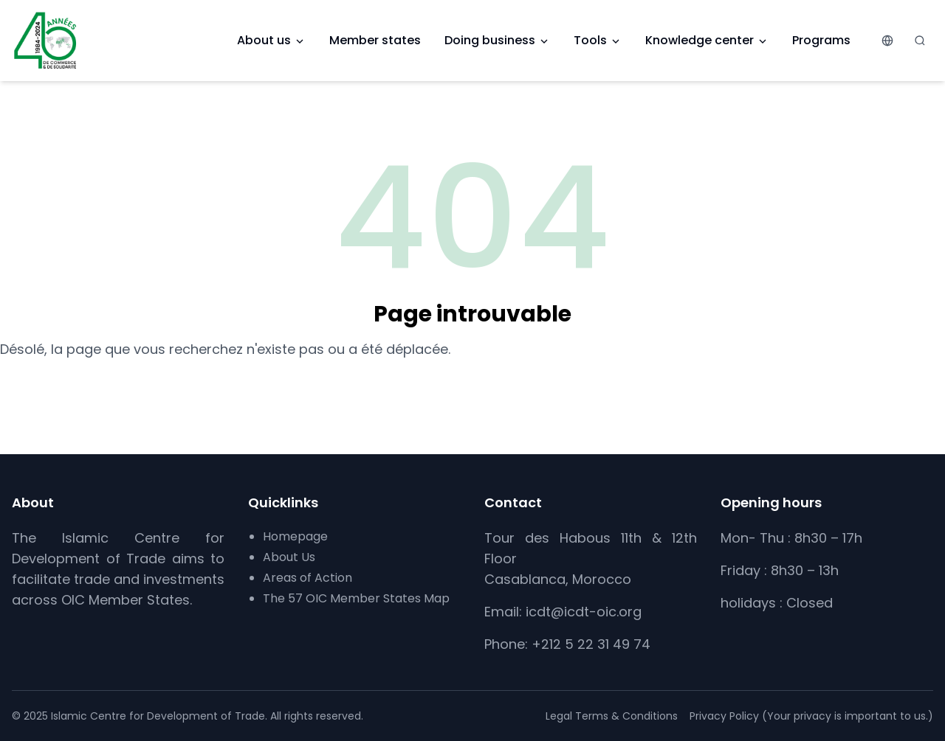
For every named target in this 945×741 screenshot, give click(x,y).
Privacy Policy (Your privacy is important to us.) (811, 716)
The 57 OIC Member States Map (356, 598)
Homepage (295, 536)
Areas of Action (307, 577)
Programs (821, 40)
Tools (598, 40)
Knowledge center (707, 40)
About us (271, 40)
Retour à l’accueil (473, 386)
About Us (289, 557)
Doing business (497, 40)
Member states (375, 40)
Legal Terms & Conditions (612, 716)
